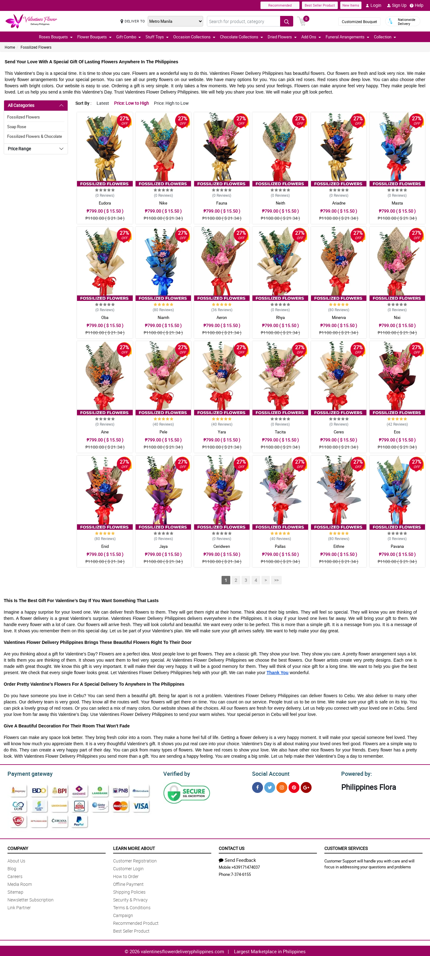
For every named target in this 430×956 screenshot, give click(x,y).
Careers (14, 875)
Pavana (397, 546)
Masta (397, 203)
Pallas (280, 546)
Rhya (280, 317)
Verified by (175, 773)
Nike (163, 203)
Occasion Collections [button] (194, 37)
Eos (397, 432)
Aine (105, 432)
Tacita (280, 432)
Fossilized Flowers (36, 47)
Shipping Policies (129, 891)
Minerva (339, 317)
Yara (222, 432)
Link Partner (19, 907)
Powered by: (355, 773)
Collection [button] (385, 37)
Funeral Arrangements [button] (347, 37)
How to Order (126, 875)
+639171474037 (246, 866)
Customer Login (128, 868)
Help (416, 5)
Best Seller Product (320, 5)
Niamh (163, 317)
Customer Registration (135, 860)
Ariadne (339, 203)
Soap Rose (16, 126)
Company (17, 847)
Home (10, 47)
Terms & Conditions (131, 907)
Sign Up (397, 5)
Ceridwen (221, 546)
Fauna (221, 203)
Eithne (338, 546)
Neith (280, 203)
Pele (163, 432)
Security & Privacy (130, 899)
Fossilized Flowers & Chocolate (34, 136)
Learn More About (134, 847)
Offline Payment (128, 883)
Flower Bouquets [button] (94, 37)
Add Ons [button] (311, 37)
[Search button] (286, 21)
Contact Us (231, 847)
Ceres (339, 432)
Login (373, 5)
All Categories (21, 105)
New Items (350, 5)
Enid (105, 546)
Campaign (123, 914)
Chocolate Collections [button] (241, 37)
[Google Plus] (306, 786)
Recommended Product (136, 922)
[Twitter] (269, 786)
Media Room (19, 883)
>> (276, 580)
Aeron (222, 317)
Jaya (163, 546)
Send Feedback (237, 859)
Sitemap (15, 891)
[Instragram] (281, 786)
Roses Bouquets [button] (56, 37)
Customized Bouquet (359, 21)
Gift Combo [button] (128, 37)
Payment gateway (27, 773)
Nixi (397, 317)
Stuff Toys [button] (157, 37)
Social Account (269, 773)
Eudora (105, 203)
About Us (16, 860)
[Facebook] (257, 786)
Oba (104, 317)
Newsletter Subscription (30, 899)
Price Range (19, 149)
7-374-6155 (241, 873)
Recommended (280, 5)
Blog (11, 868)
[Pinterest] (294, 786)
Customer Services (346, 847)
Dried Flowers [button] (282, 37)
